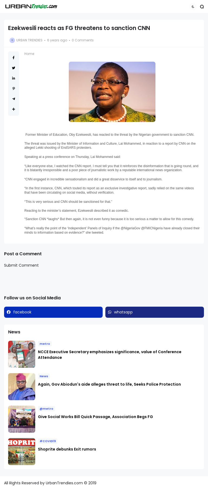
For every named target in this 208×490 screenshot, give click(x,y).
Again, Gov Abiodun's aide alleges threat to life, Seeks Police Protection (110, 384)
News (44, 376)
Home (29, 53)
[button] (193, 6)
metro (45, 344)
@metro (46, 408)
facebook (22, 312)
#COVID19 (48, 441)
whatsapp (123, 312)
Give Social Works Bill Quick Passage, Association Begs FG (95, 416)
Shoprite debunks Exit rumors (67, 449)
